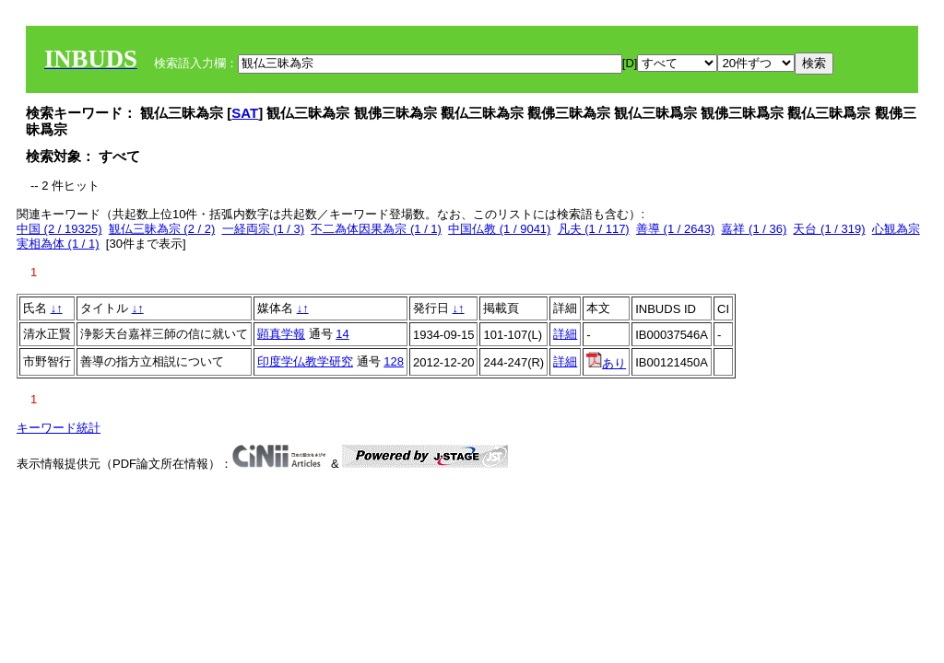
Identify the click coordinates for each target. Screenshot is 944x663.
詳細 (565, 334)
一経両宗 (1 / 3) (263, 229)
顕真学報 (281, 334)
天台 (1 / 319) (829, 229)
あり (606, 363)
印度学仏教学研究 (305, 361)
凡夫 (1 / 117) (594, 229)
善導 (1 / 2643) (675, 229)
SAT (244, 113)
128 (394, 361)
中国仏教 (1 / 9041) (499, 229)
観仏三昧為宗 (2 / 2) (162, 229)
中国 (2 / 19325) (59, 229)
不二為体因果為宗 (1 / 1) (376, 229)
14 (342, 334)
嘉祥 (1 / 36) (753, 229)
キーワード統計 (58, 428)
